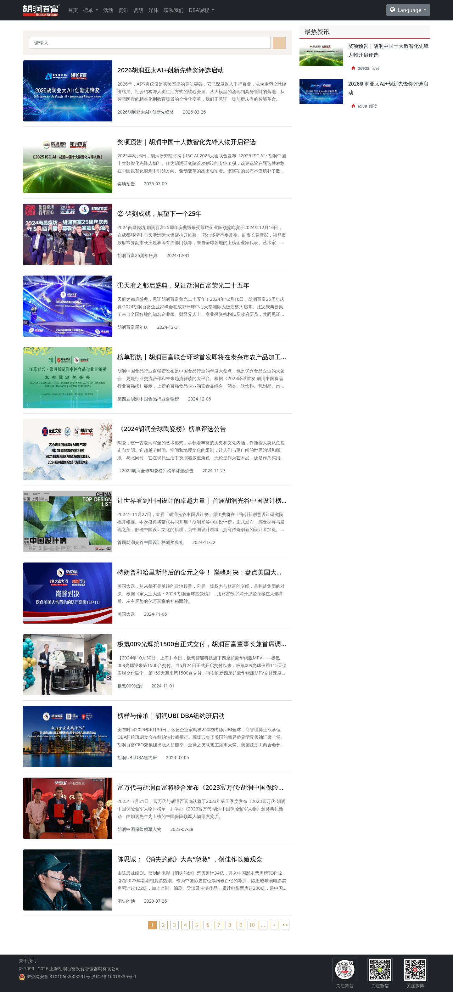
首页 (73, 10)
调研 (138, 10)
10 (252, 925)
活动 (108, 10)
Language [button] (406, 10)
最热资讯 (317, 31)
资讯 (123, 10)
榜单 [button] (88, 10)
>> (285, 925)
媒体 (153, 10)
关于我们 (27, 975)
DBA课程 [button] (199, 10)
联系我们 (174, 10)
